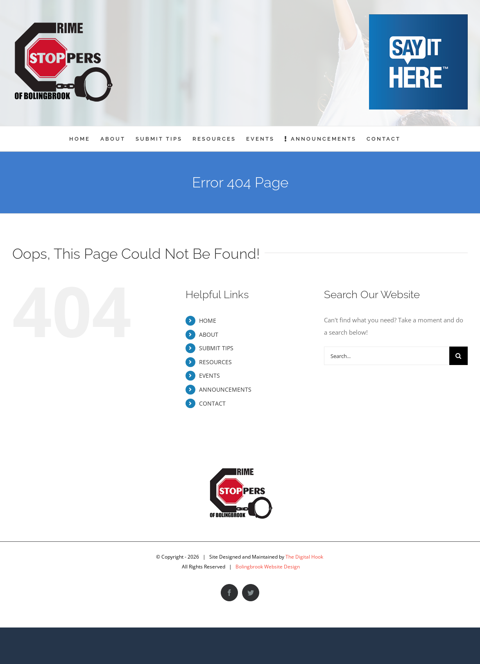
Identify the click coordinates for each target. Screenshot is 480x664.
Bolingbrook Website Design (267, 566)
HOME (207, 320)
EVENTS (209, 375)
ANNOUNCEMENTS (225, 389)
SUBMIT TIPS (216, 348)
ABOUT (208, 334)
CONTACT (212, 403)
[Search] (458, 356)
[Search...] (386, 356)
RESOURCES (215, 362)
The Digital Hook (304, 556)
